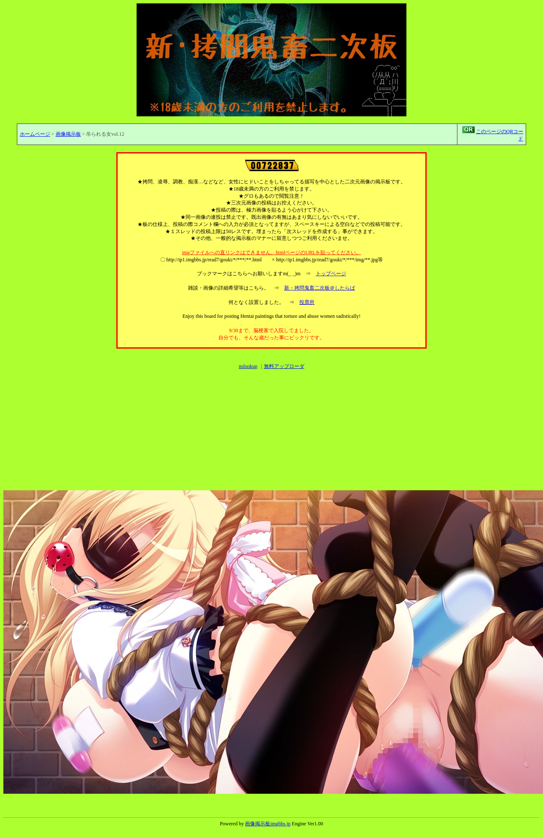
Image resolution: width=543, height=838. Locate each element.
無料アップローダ (284, 366)
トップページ (331, 274)
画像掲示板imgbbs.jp (267, 824)
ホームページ (35, 134)
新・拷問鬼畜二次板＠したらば (319, 288)
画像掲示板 (68, 134)
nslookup (248, 366)
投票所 (307, 302)
